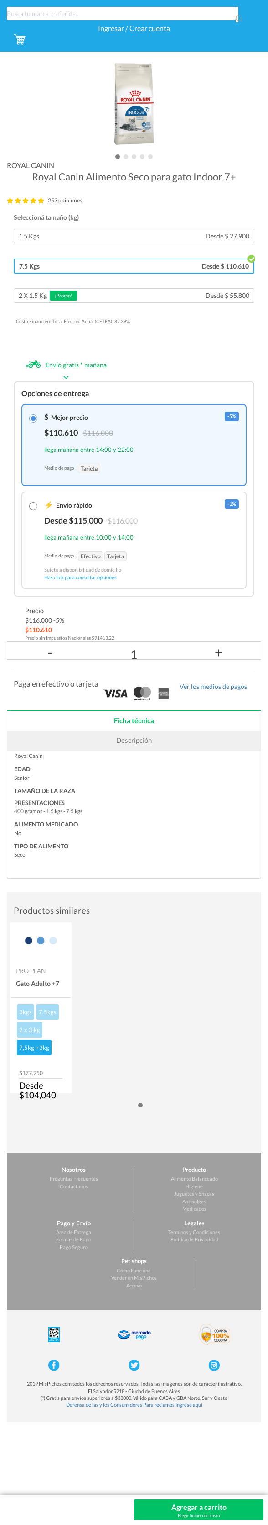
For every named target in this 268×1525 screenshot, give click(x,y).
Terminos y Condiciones (194, 1232)
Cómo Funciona (134, 1270)
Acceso (134, 1285)
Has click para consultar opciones (80, 577)
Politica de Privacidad (194, 1239)
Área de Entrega (73, 1232)
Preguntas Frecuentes (74, 1178)
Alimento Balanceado (194, 1178)
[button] (117, 156)
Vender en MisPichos (134, 1278)
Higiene (194, 1186)
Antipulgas (194, 1201)
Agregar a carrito (199, 1511)
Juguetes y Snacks (194, 1194)
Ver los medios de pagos (213, 686)
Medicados (194, 1209)
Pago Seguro (74, 1247)
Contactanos (74, 1186)
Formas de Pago (73, 1239)
